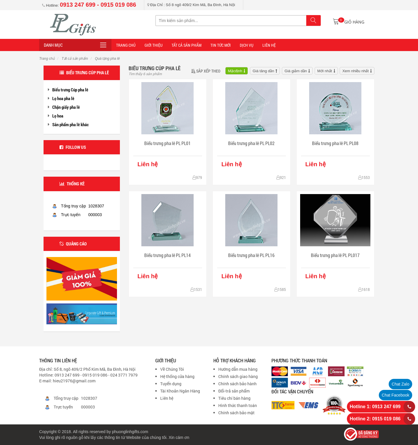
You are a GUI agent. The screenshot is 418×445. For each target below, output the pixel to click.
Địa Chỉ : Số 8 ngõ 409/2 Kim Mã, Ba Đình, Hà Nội (191, 5)
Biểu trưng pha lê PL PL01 (167, 143)
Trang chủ (47, 59)
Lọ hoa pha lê (63, 98)
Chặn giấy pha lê (66, 107)
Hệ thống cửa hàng (177, 376)
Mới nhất (324, 71)
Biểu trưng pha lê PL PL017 (335, 255)
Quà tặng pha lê (107, 59)
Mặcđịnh (235, 71)
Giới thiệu (154, 45)
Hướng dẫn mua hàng (237, 369)
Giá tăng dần (263, 71)
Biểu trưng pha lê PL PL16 (251, 255)
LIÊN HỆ (269, 45)
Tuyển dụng (170, 383)
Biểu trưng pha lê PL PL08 (335, 143)
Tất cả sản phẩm (186, 45)
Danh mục (53, 45)
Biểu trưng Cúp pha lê (70, 90)
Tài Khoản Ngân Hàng (180, 391)
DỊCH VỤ (246, 45)
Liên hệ (166, 398)
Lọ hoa (57, 116)
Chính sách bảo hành (237, 383)
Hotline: (89, 5)
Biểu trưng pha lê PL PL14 (167, 255)
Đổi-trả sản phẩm (234, 391)
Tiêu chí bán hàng (234, 398)
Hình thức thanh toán (237, 405)
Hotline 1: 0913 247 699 (375, 406)
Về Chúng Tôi (172, 369)
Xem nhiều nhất (355, 71)
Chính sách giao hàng (238, 376)
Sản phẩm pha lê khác (70, 124)
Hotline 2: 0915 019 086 (375, 418)
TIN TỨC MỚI (220, 45)
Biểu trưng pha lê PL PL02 (251, 143)
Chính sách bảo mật (236, 412)
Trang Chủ (126, 45)
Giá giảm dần (295, 71)
